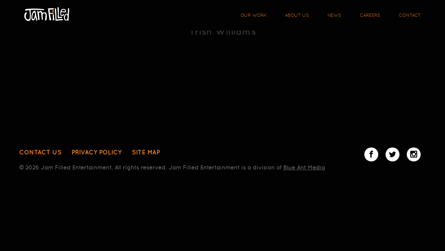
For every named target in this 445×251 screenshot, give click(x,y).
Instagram (414, 154)
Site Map (146, 152)
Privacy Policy (97, 152)
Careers (370, 15)
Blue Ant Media (304, 167)
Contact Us (40, 152)
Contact (410, 15)
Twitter (392, 154)
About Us (297, 15)
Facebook (371, 154)
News (334, 15)
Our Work (254, 15)
